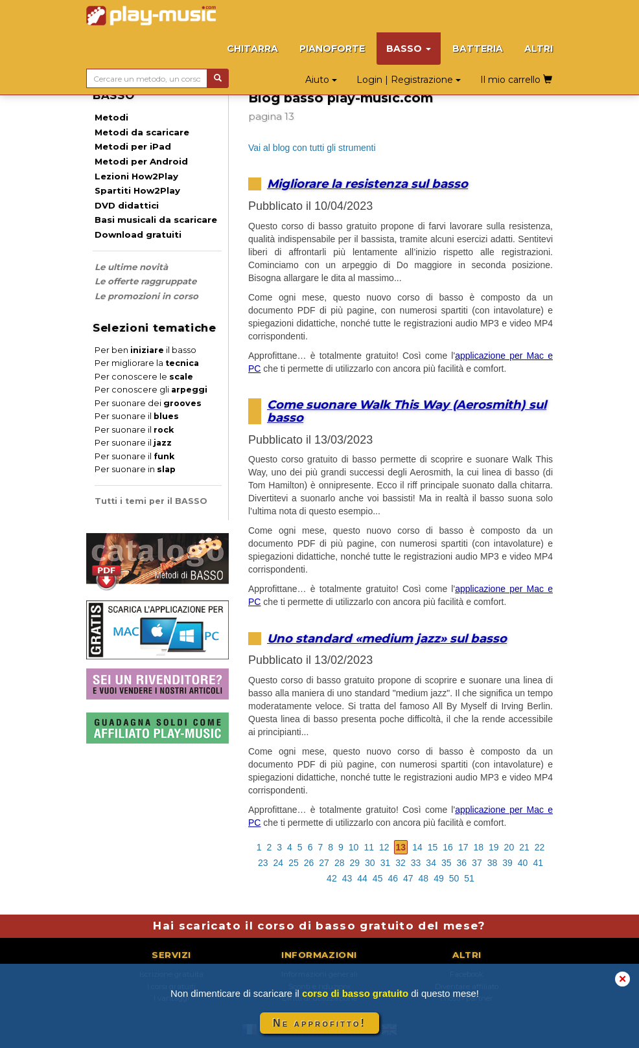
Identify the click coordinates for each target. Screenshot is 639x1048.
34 (431, 863)
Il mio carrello (516, 79)
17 (463, 847)
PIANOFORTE (332, 48)
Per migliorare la (147, 363)
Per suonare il (137, 416)
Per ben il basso (145, 350)
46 (393, 878)
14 (417, 847)
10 (354, 847)
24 (278, 863)
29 (354, 863)
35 (446, 863)
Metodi (111, 117)
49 (439, 878)
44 (362, 878)
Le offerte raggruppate (145, 281)
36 (462, 863)
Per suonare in (135, 469)
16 (448, 847)
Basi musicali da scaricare (156, 219)
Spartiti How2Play (137, 190)
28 (339, 863)
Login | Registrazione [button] (408, 79)
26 (309, 863)
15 (433, 847)
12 (384, 847)
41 (538, 863)
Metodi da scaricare (142, 132)
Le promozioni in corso (146, 296)
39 (507, 863)
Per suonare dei (148, 403)
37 (477, 863)
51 (469, 878)
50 (454, 878)
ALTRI (538, 48)
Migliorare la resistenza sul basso (367, 183)
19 (494, 847)
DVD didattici (127, 205)
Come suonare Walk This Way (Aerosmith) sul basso (406, 411)
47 (408, 878)
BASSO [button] (408, 48)
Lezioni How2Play (136, 176)
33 (416, 863)
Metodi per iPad (133, 146)
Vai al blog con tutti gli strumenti (312, 147)
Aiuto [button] (321, 79)
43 (347, 878)
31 (385, 863)
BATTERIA (477, 48)
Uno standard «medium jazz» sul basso (387, 638)
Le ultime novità (131, 267)
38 (492, 863)
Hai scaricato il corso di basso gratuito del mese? (319, 925)
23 (263, 863)
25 (293, 863)
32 (400, 863)
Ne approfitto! (319, 1023)
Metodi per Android (141, 161)
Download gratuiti (138, 234)
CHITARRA (252, 48)
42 (332, 878)
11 (369, 847)
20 (509, 847)
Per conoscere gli (151, 389)
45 (378, 878)
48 (424, 878)
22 (540, 847)
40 (523, 863)
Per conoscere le (144, 377)
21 (524, 847)
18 (478, 847)
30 (370, 863)
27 (324, 863)
